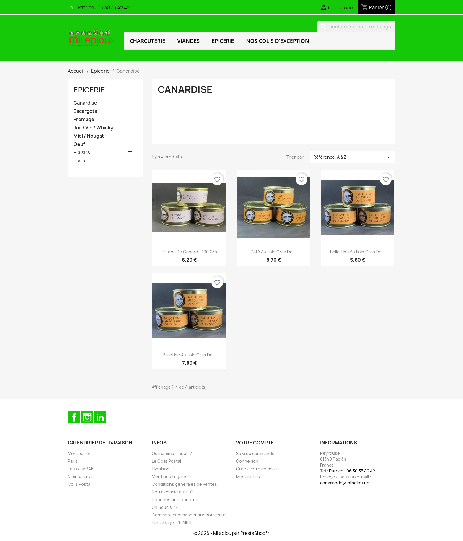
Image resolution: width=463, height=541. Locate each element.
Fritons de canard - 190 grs (189, 252)
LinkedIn (100, 417)
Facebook (74, 417)
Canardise (85, 103)
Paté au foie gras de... (273, 252)
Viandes (188, 40)
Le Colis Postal (166, 461)
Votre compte (255, 442)
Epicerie (223, 40)
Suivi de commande (255, 453)
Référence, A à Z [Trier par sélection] (352, 157)
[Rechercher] (356, 26)
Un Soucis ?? (164, 507)
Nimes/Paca (80, 476)
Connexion (247, 461)
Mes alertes (248, 476)
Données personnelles (175, 499)
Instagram (87, 417)
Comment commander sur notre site (189, 515)
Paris (73, 461)
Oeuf (79, 144)
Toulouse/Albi (81, 469)
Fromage (84, 119)
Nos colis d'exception (277, 40)
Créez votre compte (256, 469)
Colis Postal (79, 484)
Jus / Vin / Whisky (93, 128)
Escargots (85, 111)
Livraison (160, 469)
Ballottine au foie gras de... (357, 252)
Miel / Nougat (89, 136)
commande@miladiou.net (345, 482)
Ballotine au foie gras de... (189, 355)
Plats (79, 161)
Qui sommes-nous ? (172, 453)
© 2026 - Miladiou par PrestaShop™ (231, 533)
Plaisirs (82, 152)
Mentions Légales (170, 476)
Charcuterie (147, 40)
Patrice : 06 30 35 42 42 (104, 7)
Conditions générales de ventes (184, 484)
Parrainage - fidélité (171, 522)
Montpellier (79, 453)
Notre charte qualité (172, 492)
